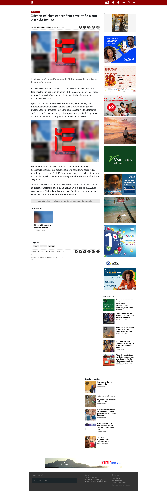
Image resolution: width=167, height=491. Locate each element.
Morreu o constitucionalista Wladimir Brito (103, 439)
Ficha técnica (116, 478)
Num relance (116, 475)
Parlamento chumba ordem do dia (104, 383)
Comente (73, 201)
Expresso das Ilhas (42, 27)
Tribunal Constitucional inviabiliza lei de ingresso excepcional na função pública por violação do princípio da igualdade (125, 359)
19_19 (43, 246)
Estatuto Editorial (117, 480)
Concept (51, 246)
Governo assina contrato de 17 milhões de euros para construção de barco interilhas (106, 413)
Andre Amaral (46, 257)
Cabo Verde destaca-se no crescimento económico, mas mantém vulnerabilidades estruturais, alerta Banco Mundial (125, 305)
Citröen (36, 246)
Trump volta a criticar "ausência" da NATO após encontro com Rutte (125, 316)
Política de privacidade (119, 482)
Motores (33, 11)
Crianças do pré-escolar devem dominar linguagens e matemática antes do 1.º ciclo (106, 399)
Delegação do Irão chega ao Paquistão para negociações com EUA (125, 329)
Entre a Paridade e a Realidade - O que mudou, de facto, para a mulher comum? (125, 344)
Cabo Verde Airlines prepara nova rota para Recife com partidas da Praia (105, 426)
